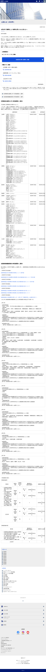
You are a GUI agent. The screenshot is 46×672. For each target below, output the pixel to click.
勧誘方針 (2, 642)
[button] (23, 59)
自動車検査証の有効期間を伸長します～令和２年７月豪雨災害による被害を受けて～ (19, 297)
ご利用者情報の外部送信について (6, 640)
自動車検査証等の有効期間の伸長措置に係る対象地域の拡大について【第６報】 (18, 277)
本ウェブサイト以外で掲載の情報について (8, 648)
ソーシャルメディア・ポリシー (6, 651)
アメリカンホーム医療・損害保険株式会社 (23, 663)
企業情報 (4, 568)
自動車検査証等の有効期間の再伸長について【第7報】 (12, 272)
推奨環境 (2, 646)
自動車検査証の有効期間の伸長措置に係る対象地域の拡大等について (16, 290)
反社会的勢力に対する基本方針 (6, 645)
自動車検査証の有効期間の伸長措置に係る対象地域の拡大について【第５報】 (17, 281)
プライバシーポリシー (4, 639)
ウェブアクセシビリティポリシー (6, 649)
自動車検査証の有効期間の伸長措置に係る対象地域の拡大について (15, 286)
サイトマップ (3, 652)
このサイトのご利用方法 (5, 637)
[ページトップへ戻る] (23, 601)
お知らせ (4, 549)
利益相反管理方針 (4, 643)
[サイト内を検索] (42, 1)
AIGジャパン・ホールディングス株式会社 (23, 660)
